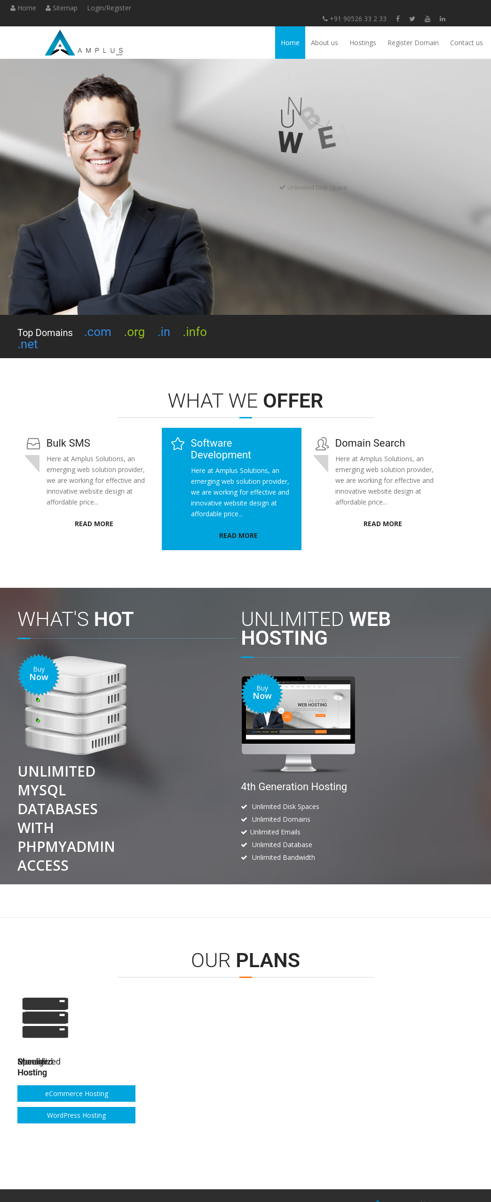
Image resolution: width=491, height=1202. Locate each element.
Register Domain (413, 42)
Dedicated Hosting (286, 1096)
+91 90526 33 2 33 (198, 18)
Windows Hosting (76, 1096)
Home (23, 7)
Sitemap (62, 7)
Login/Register (109, 7)
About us (324, 42)
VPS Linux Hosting (286, 1074)
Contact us (466, 42)
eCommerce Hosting (390, 1074)
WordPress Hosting (391, 1096)
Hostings (362, 42)
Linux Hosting (76, 1074)
